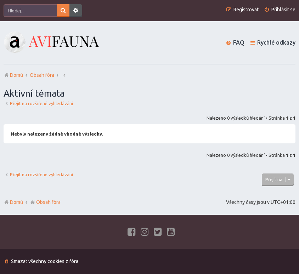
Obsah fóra (45, 202)
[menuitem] (279, 9)
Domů (16, 202)
